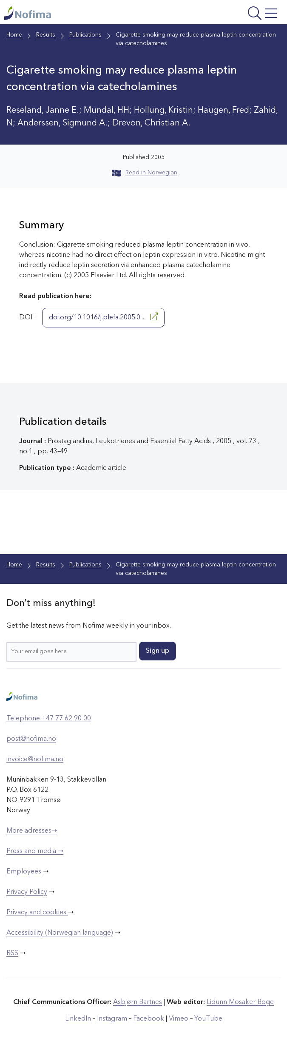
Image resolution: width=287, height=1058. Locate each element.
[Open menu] (231, 14)
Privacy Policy (26, 892)
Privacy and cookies (37, 912)
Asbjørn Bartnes (137, 1002)
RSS (12, 953)
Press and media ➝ (34, 851)
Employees (23, 871)
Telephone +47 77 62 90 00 (48, 718)
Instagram (112, 1018)
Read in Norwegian (144, 173)
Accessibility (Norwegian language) (59, 933)
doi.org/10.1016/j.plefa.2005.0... (103, 317)
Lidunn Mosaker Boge (240, 1002)
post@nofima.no (31, 739)
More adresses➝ (31, 831)
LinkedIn (78, 1018)
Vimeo (178, 1018)
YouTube (208, 1018)
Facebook (148, 1018)
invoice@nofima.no (34, 759)
